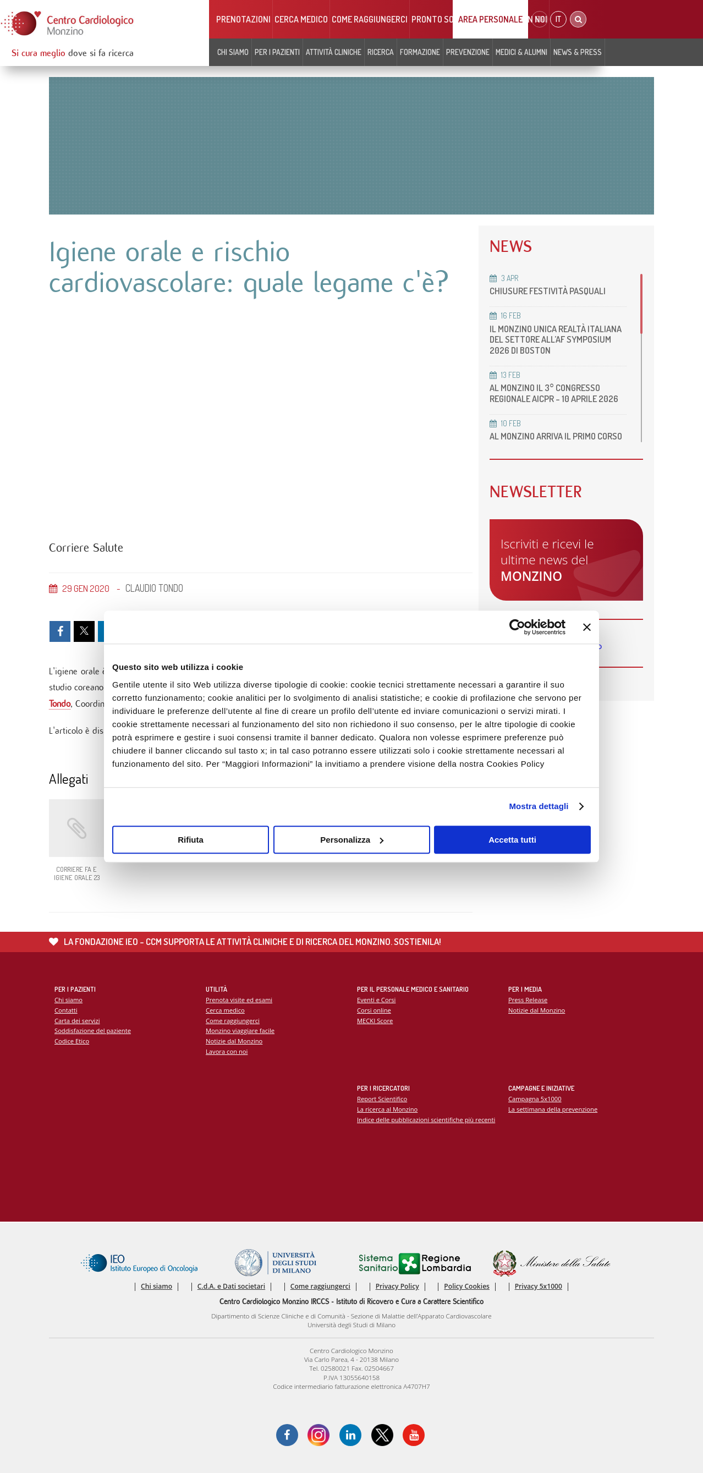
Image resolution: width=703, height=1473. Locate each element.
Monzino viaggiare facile (240, 1030)
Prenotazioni (243, 19)
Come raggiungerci (370, 19)
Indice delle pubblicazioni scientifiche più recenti (426, 1119)
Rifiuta (191, 839)
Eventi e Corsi (376, 1000)
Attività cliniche (333, 52)
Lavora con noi (227, 1051)
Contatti (66, 1010)
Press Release (527, 1000)
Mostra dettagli (538, 806)
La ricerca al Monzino (387, 1109)
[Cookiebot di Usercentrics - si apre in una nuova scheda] (517, 627)
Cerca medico (301, 19)
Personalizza (351, 839)
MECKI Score (375, 1020)
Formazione (420, 52)
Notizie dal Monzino (234, 1041)
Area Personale (490, 19)
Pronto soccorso (447, 19)
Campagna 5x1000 (535, 1099)
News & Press (577, 52)
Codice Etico (71, 1041)
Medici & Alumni (521, 52)
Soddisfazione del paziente (92, 1030)
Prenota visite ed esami (239, 1000)
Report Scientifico (382, 1099)
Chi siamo (233, 52)
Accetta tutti (512, 839)
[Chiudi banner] (587, 627)
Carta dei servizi (77, 1020)
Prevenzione (468, 52)
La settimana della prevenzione (552, 1109)
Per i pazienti (277, 52)
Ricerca (380, 52)
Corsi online (374, 1010)
